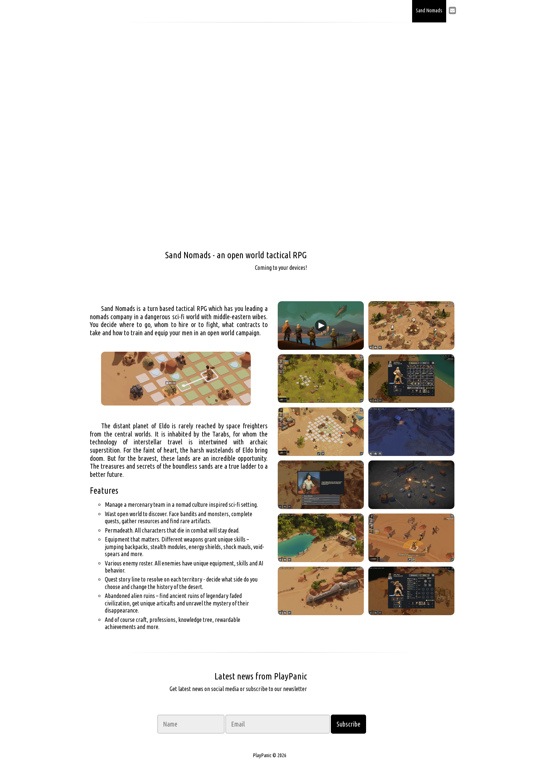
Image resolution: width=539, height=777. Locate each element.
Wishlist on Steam (340, 262)
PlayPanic (133, 11)
